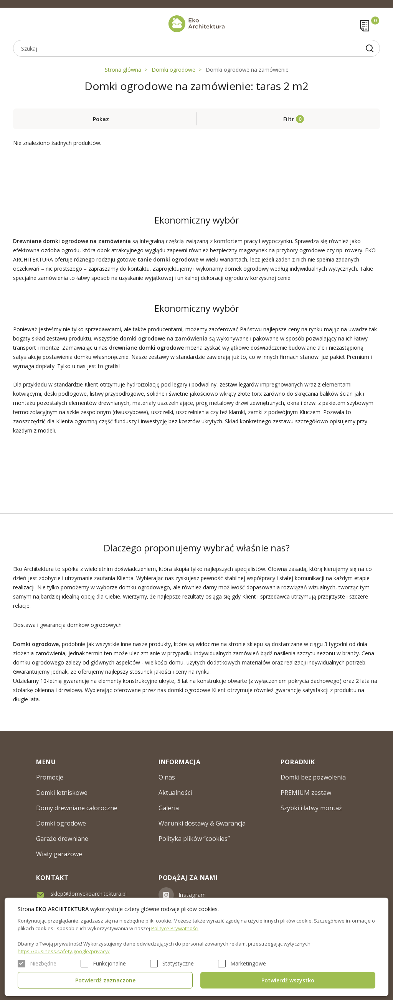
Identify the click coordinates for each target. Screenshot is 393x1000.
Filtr (288, 119)
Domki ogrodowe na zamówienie (247, 69)
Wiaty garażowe (59, 854)
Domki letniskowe (62, 792)
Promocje (49, 777)
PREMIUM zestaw (306, 792)
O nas (167, 777)
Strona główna (123, 69)
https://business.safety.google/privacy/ (64, 951)
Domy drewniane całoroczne (76, 808)
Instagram (192, 894)
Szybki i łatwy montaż (311, 808)
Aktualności (175, 792)
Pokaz (101, 119)
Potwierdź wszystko (287, 980)
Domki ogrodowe (173, 69)
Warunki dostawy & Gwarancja (202, 823)
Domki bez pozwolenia (313, 777)
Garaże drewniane (62, 838)
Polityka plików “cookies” (194, 838)
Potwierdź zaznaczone (105, 980)
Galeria (169, 808)
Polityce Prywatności (174, 928)
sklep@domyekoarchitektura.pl (89, 893)
